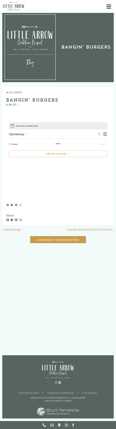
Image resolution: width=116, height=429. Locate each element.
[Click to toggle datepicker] (17, 134)
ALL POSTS (14, 92)
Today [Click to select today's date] (58, 143)
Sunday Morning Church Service (89, 229)
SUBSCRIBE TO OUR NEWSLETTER (58, 240)
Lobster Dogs (12, 229)
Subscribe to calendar (56, 153)
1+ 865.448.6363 (89, 393)
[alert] (58, 125)
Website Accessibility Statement (58, 401)
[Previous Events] (13, 144)
